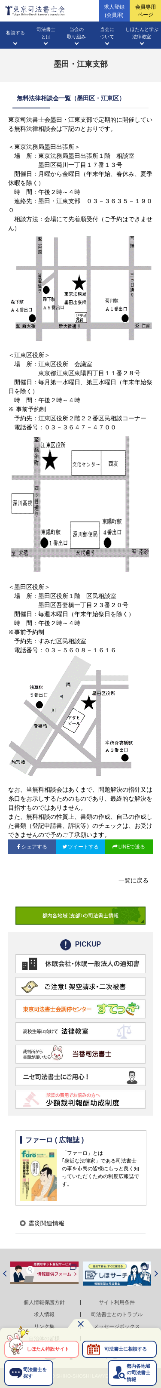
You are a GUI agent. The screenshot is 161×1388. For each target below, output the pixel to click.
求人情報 (44, 1314)
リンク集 (44, 1326)
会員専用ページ (145, 11)
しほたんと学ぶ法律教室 (141, 33)
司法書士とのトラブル (117, 1314)
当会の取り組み (76, 33)
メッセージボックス (117, 1326)
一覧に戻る (133, 880)
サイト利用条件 (117, 1302)
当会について (107, 33)
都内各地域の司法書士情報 (138, 1372)
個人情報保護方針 (44, 1302)
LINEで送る (132, 847)
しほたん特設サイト (48, 1348)
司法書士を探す (35, 1373)
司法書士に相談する (125, 1348)
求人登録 (114, 11)
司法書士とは (45, 33)
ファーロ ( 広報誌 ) (54, 1140)
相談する (15, 32)
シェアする (34, 847)
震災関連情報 (46, 1223)
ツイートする (83, 847)
